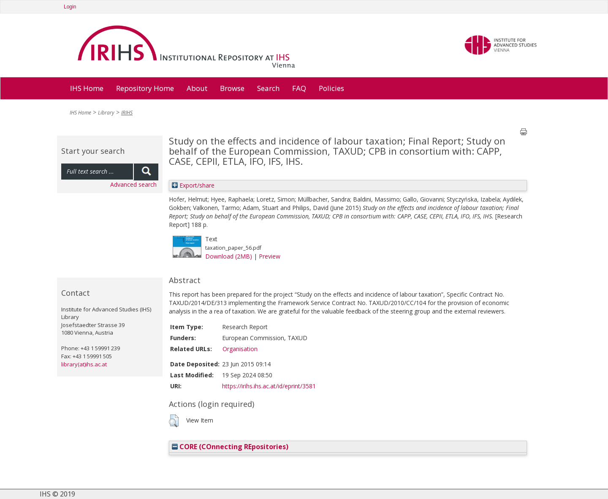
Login (70, 7)
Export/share (193, 185)
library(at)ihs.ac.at (84, 364)
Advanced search (133, 184)
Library (106, 112)
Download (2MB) (228, 256)
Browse (232, 88)
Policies (331, 88)
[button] (174, 420)
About (197, 88)
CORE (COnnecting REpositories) (230, 446)
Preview (269, 256)
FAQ (299, 88)
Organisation (240, 349)
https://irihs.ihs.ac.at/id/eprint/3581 (269, 386)
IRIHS (127, 112)
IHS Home (86, 88)
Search (268, 88)
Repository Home (145, 88)
